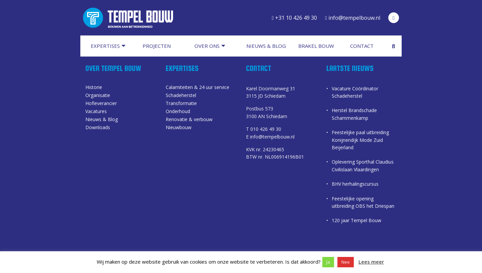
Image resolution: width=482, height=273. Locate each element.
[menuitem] (111, 46)
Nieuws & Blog (101, 119)
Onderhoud (178, 111)
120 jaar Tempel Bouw (356, 220)
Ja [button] (328, 262)
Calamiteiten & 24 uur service (197, 87)
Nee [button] (345, 262)
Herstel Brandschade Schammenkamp (354, 114)
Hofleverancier (101, 103)
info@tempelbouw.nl (352, 17)
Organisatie (97, 95)
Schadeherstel (181, 95)
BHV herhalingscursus (355, 184)
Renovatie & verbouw (189, 119)
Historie (93, 87)
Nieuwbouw (178, 127)
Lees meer (371, 261)
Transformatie (181, 103)
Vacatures (96, 111)
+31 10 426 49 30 (294, 17)
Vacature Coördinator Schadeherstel (355, 92)
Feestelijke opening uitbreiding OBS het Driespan (363, 202)
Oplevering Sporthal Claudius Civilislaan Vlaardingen (363, 165)
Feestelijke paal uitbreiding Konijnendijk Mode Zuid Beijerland (360, 140)
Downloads (97, 127)
